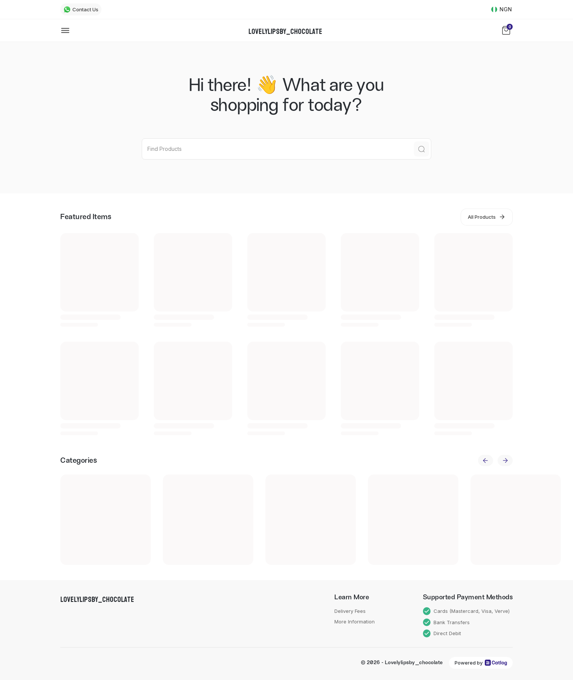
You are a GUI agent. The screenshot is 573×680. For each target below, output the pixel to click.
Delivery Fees (350, 611)
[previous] (485, 460)
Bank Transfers (446, 622)
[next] (505, 460)
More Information (354, 622)
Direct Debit (442, 633)
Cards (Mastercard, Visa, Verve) (466, 611)
